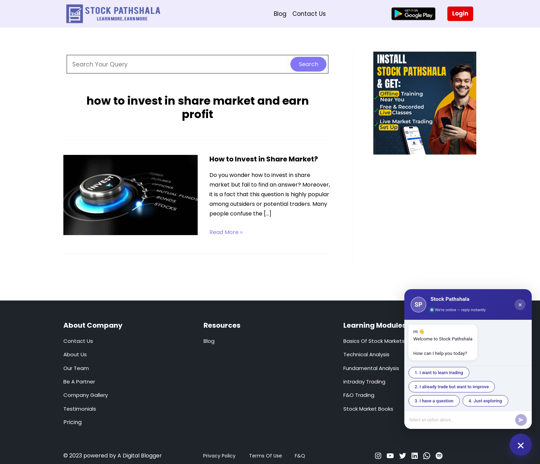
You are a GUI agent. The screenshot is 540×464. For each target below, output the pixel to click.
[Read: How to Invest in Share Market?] (130, 194)
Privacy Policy (219, 455)
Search (308, 64)
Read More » (225, 232)
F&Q (300, 455)
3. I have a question (434, 400)
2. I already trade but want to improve (452, 386)
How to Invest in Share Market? (263, 159)
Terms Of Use (265, 455)
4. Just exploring (485, 400)
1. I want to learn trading (439, 372)
